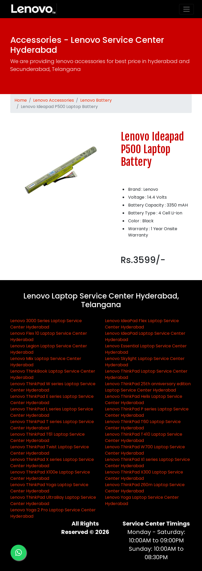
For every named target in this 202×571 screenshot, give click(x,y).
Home (20, 100)
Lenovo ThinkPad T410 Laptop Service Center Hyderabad (143, 437)
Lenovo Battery (96, 100)
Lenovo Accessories (53, 100)
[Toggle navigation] (186, 9)
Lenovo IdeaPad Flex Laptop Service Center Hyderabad (142, 324)
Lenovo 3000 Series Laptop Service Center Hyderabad (46, 324)
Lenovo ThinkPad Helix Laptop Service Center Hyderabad (143, 399)
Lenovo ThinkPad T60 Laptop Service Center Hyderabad (143, 425)
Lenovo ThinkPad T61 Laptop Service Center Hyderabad (47, 437)
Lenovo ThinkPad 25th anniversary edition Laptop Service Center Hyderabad (148, 387)
